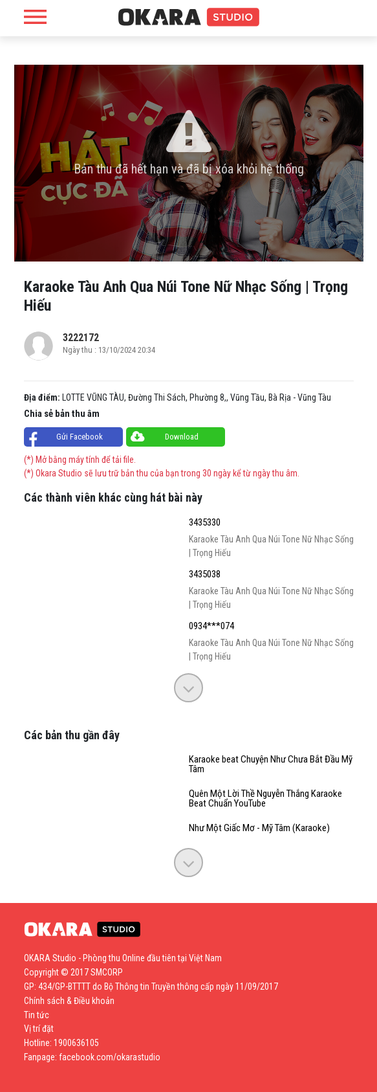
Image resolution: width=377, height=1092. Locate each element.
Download (182, 436)
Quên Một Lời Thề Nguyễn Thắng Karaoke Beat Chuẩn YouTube (265, 798)
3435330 (205, 523)
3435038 (205, 574)
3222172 (81, 337)
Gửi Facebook (79, 436)
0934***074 (211, 626)
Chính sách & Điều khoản (69, 1001)
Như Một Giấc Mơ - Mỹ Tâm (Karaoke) (259, 828)
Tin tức (36, 1015)
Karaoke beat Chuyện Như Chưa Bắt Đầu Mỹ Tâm (270, 764)
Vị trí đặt (39, 1028)
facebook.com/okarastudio (109, 1057)
